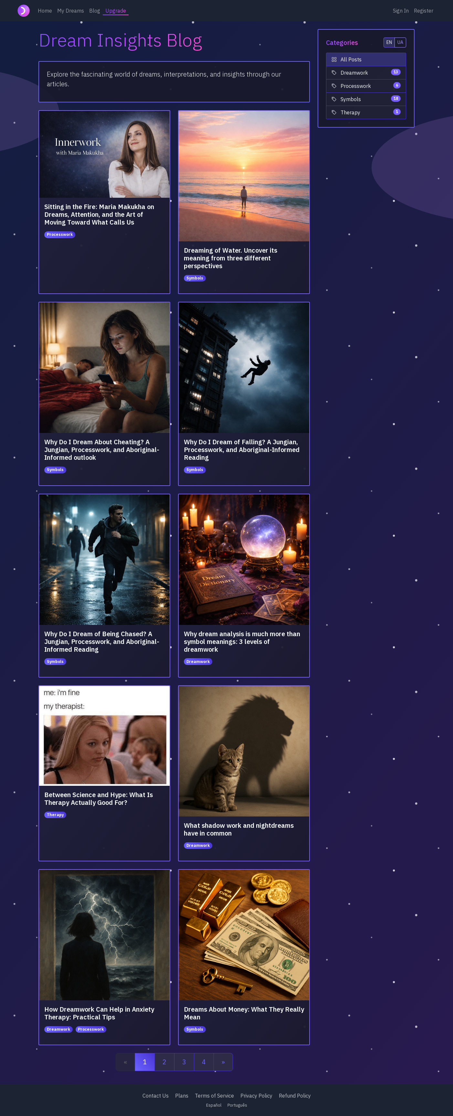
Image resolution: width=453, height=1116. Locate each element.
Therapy (366, 112)
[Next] (223, 1062)
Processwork (366, 85)
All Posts (347, 59)
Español (213, 1105)
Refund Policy (295, 1095)
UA (400, 42)
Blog (94, 10)
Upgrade (115, 10)
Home (45, 10)
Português (237, 1105)
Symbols (366, 98)
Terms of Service (214, 1095)
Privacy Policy (256, 1095)
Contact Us (155, 1095)
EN (389, 42)
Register (423, 10)
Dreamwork (366, 72)
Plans (181, 1095)
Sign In (401, 10)
